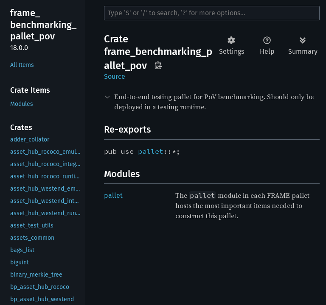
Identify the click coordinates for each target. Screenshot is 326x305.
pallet (150, 151)
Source (114, 76)
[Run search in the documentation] (212, 13)
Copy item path (158, 65)
